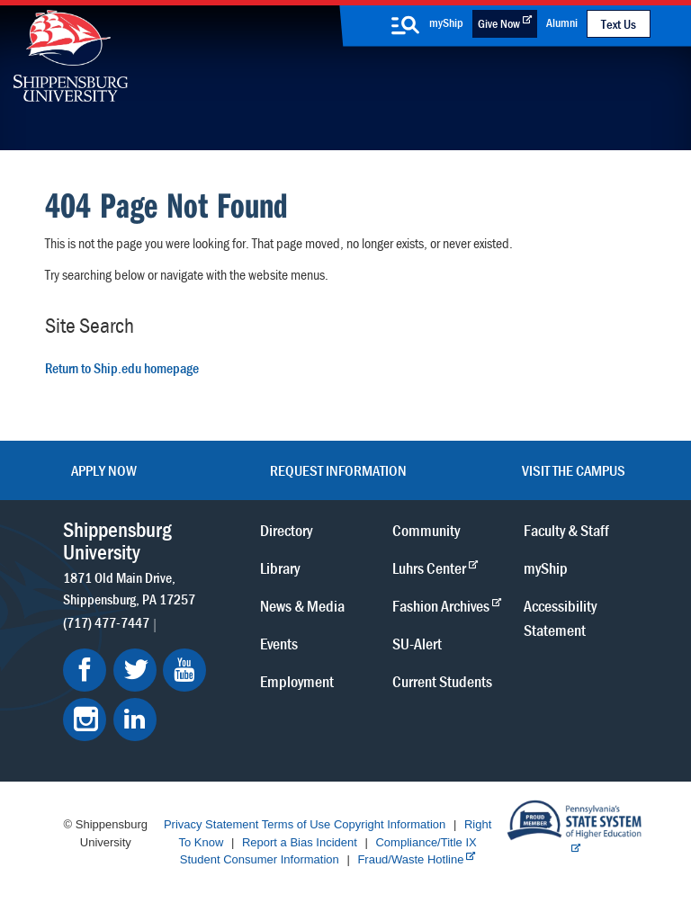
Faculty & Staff (566, 530)
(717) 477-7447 (106, 622)
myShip (446, 22)
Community (426, 530)
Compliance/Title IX (425, 842)
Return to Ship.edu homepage (122, 368)
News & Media (302, 605)
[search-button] (405, 25)
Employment (297, 681)
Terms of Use (296, 824)
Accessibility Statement (560, 617)
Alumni (562, 22)
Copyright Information (389, 824)
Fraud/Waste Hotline (410, 859)
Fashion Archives (440, 605)
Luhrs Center (429, 568)
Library (280, 568)
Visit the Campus (573, 470)
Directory (286, 530)
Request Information (338, 470)
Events (279, 643)
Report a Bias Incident (299, 842)
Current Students (442, 681)
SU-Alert (417, 643)
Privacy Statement (211, 824)
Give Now (499, 23)
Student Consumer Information (259, 859)
